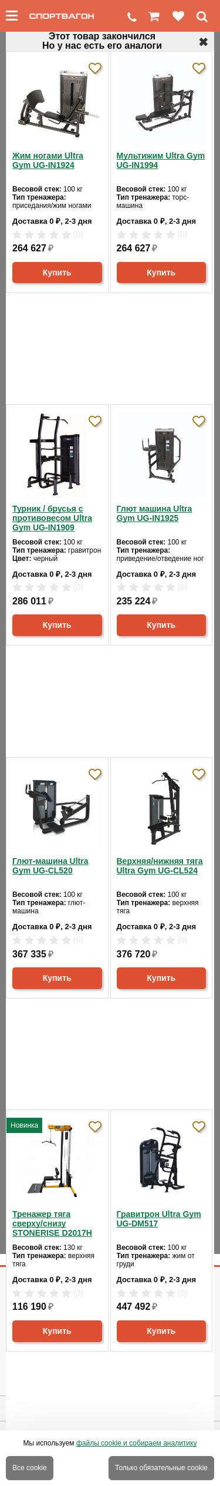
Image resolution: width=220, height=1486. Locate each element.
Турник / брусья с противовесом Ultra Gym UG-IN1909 (52, 518)
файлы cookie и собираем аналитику (136, 1443)
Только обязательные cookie (161, 1468)
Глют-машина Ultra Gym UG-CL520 (50, 865)
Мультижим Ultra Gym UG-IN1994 (161, 160)
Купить (57, 272)
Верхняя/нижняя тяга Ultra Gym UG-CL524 (160, 865)
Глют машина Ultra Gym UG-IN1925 (154, 513)
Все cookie (29, 1468)
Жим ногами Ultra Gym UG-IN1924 (47, 160)
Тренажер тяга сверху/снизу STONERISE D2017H (52, 1223)
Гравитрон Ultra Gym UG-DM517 (159, 1218)
